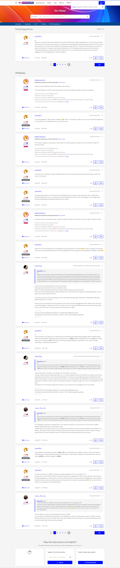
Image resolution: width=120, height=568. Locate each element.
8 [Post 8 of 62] (37, 257)
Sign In (102, 3)
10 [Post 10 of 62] (37, 348)
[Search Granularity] (36, 17)
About (61, 3)
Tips (55, 3)
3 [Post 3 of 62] (37, 128)
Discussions (40, 3)
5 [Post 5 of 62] (37, 183)
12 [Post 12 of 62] (37, 440)
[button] (102, 36)
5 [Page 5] (65, 64)
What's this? (26, 44)
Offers (68, 3)
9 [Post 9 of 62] (37, 322)
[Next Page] (68, 64)
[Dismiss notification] (103, 7)
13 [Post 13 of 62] (37, 462)
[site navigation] (16, 2)
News (49, 3)
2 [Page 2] (57, 64)
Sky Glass (60, 10)
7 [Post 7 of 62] (37, 236)
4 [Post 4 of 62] (37, 162)
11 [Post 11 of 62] (37, 399)
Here (67, 101)
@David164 (39, 271)
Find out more (61, 82)
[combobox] (63, 17)
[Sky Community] (26, 3)
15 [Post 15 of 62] (37, 525)
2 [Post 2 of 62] (37, 107)
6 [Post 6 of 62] (37, 205)
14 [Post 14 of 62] (37, 487)
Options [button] (99, 29)
